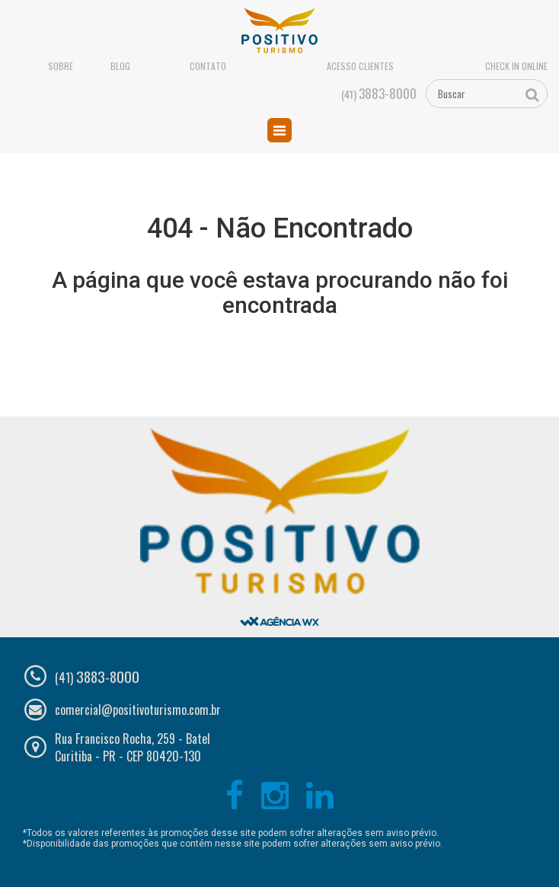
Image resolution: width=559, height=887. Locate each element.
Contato (208, 66)
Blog (120, 66)
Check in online (516, 66)
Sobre (60, 66)
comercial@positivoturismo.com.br (138, 709)
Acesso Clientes (360, 66)
